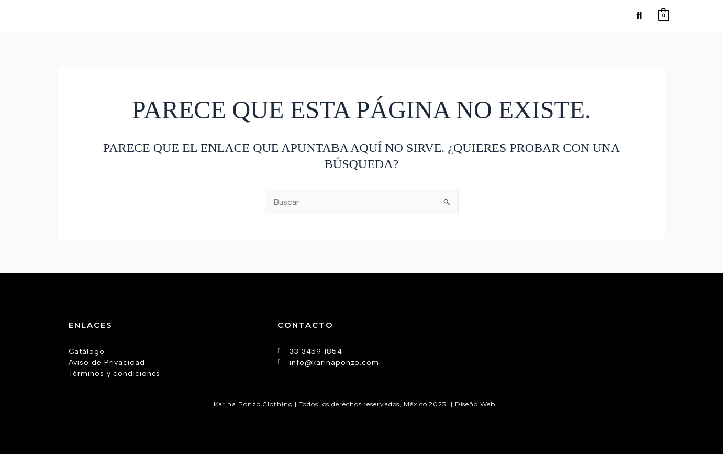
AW (503, 403)
